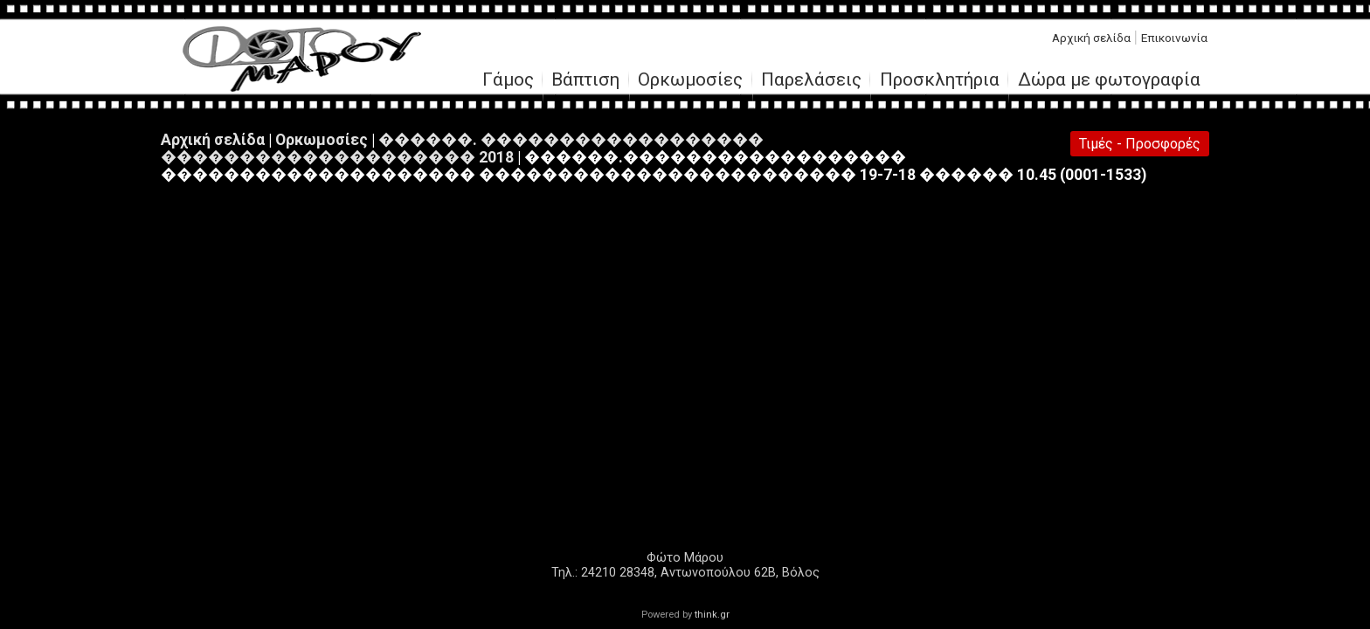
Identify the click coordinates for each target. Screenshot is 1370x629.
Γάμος (508, 80)
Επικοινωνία (1174, 38)
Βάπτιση (585, 80)
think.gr (712, 614)
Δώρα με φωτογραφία (1109, 80)
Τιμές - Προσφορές (1139, 143)
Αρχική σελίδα (1091, 38)
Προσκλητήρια (940, 80)
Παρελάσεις (811, 80)
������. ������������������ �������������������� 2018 (462, 148)
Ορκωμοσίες (690, 80)
